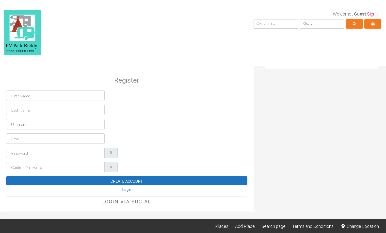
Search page (273, 226)
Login (126, 189)
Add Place (245, 226)
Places (221, 226)
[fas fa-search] (354, 24)
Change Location (359, 226)
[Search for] (276, 24)
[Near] (322, 24)
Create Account (127, 181)
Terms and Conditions (313, 226)
